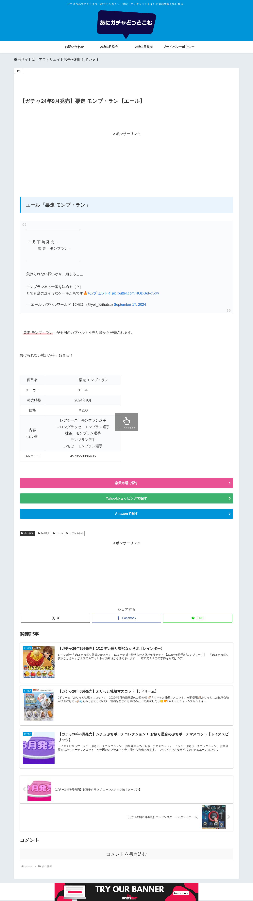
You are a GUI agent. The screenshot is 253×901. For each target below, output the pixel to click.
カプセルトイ (74, 534)
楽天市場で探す (126, 483)
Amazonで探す (126, 514)
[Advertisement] (126, 84)
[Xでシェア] (55, 618)
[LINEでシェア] (197, 618)
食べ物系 (27, 534)
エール (58, 534)
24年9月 (44, 534)
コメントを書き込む (126, 854)
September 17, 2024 (130, 305)
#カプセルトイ (99, 293)
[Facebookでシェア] (126, 618)
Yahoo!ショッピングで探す (126, 499)
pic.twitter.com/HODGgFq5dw (135, 293)
